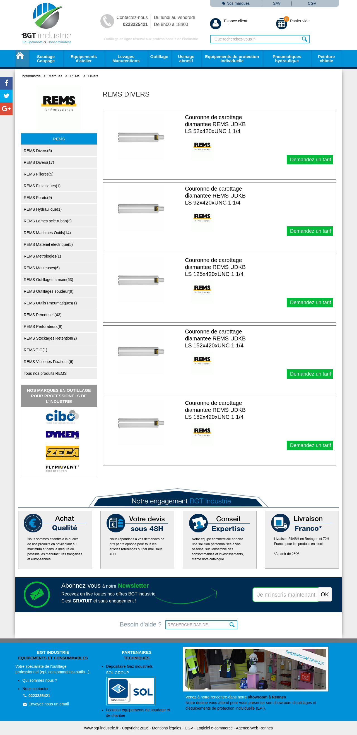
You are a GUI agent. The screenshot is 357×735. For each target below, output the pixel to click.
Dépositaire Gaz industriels (140, 685)
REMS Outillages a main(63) (48, 279)
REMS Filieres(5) (39, 174)
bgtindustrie (31, 76)
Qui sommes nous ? (39, 680)
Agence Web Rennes (254, 728)
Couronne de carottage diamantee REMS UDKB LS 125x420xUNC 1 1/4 (215, 267)
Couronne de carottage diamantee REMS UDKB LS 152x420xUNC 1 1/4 (215, 338)
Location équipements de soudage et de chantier (138, 713)
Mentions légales (166, 728)
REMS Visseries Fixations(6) (48, 361)
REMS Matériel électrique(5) (48, 244)
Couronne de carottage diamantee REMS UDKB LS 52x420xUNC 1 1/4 (215, 124)
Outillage (159, 56)
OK (232, 624)
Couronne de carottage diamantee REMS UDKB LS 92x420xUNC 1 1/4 (215, 196)
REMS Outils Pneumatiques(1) (50, 303)
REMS (75, 76)
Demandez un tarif (310, 159)
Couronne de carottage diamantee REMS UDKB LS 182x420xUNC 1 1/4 (215, 410)
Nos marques (236, 3)
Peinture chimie (326, 58)
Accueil (22, 58)
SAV (277, 3)
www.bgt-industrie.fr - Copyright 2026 (116, 728)
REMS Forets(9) (38, 197)
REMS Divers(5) (38, 150)
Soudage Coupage (46, 58)
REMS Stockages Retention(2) (50, 338)
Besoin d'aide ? (140, 624)
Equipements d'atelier (84, 58)
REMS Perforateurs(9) (43, 326)
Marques (55, 76)
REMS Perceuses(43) (42, 315)
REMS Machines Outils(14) (47, 232)
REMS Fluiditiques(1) (42, 186)
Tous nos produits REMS (45, 373)
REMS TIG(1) (35, 350)
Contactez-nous (132, 21)
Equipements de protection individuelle (232, 58)
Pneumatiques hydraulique (286, 58)
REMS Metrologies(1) (42, 256)
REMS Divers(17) (39, 162)
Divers (93, 76)
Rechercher (305, 39)
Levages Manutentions (126, 58)
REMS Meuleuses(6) (42, 268)
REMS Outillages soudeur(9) (48, 291)
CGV (312, 3)
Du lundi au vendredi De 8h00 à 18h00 (174, 21)
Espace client (228, 21)
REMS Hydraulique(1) (43, 209)
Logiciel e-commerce (215, 728)
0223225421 (36, 695)
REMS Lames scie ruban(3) (48, 221)
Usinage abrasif (186, 58)
